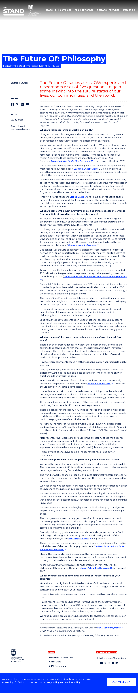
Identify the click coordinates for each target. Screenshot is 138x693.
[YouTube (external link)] (113, 663)
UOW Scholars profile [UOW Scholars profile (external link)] (108, 627)
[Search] (51, 10)
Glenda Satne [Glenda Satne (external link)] (77, 197)
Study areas (17, 120)
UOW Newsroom (57, 666)
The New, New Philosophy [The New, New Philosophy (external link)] (82, 245)
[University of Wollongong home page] (18, 655)
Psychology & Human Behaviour (20, 128)
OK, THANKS (121, 682)
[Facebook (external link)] (101, 663)
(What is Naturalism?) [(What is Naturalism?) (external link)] (99, 383)
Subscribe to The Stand (61, 657)
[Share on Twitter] (17, 104)
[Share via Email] (27, 104)
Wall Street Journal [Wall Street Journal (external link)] (78, 538)
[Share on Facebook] (12, 104)
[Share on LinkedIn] (22, 104)
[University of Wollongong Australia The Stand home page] (22, 10)
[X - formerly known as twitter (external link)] (105, 663)
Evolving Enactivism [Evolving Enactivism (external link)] (84, 169)
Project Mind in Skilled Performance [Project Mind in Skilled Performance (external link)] (70, 161)
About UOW (55, 662)
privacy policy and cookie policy (61, 682)
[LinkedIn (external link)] (117, 663)
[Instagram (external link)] (109, 663)
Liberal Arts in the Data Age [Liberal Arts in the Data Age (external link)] (95, 568)
